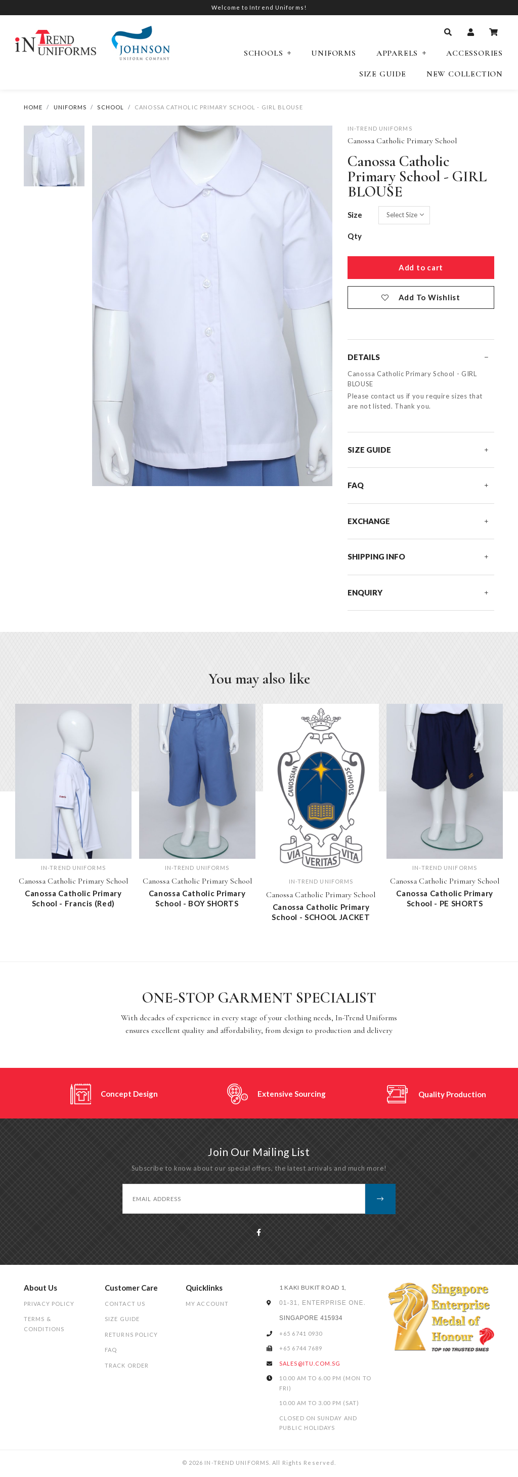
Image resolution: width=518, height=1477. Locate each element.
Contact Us (125, 1303)
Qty (355, 236)
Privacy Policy (49, 1303)
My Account (207, 1303)
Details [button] (418, 357)
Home (33, 107)
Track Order (127, 1365)
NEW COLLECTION (464, 74)
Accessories (474, 53)
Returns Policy (131, 1334)
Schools (263, 53)
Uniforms (333, 53)
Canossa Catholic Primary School (402, 141)
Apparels (397, 53)
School (110, 107)
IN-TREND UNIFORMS (380, 128)
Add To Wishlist (429, 297)
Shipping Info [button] (418, 556)
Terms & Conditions (44, 1323)
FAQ (111, 1349)
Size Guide (382, 74)
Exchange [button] (418, 521)
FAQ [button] (418, 485)
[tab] (421, 357)
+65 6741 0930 (300, 1333)
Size (355, 214)
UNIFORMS (70, 107)
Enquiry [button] (418, 592)
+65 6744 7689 (300, 1348)
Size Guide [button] (418, 449)
